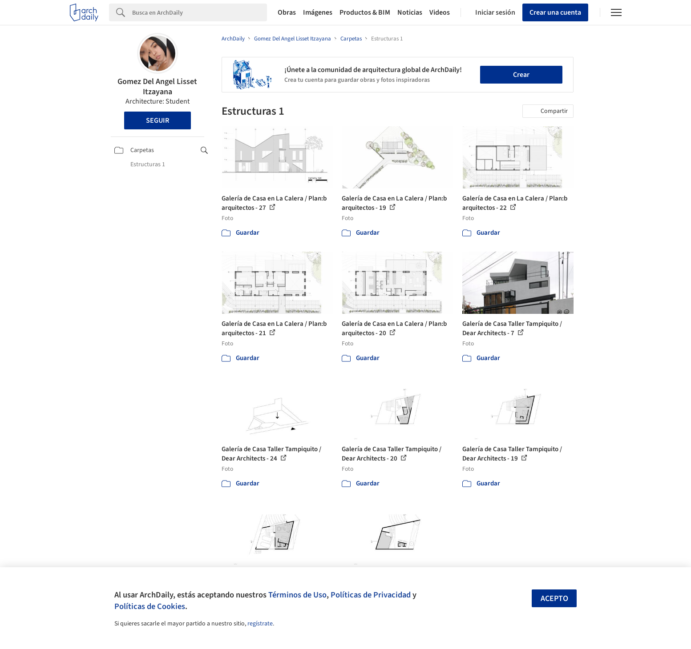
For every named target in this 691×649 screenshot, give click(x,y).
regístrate (260, 623)
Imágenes (317, 12)
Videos (439, 12)
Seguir (157, 120)
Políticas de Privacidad (371, 595)
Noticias (409, 12)
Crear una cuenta (555, 12)
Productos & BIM (364, 12)
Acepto (554, 598)
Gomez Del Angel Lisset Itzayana (157, 86)
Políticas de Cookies (149, 606)
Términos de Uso (297, 595)
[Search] (199, 12)
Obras (287, 12)
